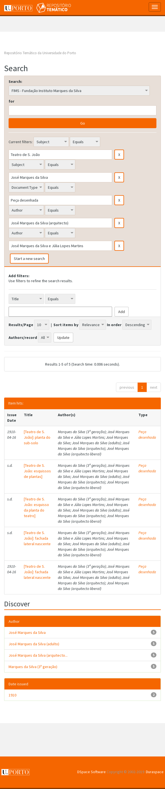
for (11, 101)
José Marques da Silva (27, 632)
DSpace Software (91, 771)
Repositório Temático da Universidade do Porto (40, 53)
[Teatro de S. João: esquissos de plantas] (37, 471)
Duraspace (155, 771)
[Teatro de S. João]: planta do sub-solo (37, 437)
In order (114, 324)
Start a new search (29, 258)
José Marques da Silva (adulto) (34, 643)
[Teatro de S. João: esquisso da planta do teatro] (36, 507)
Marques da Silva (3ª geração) (33, 666)
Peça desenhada (147, 434)
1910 (12, 695)
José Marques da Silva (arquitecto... (38, 655)
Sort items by (65, 324)
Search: (15, 81)
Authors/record (23, 337)
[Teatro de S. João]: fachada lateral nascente (37, 538)
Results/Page (21, 324)
